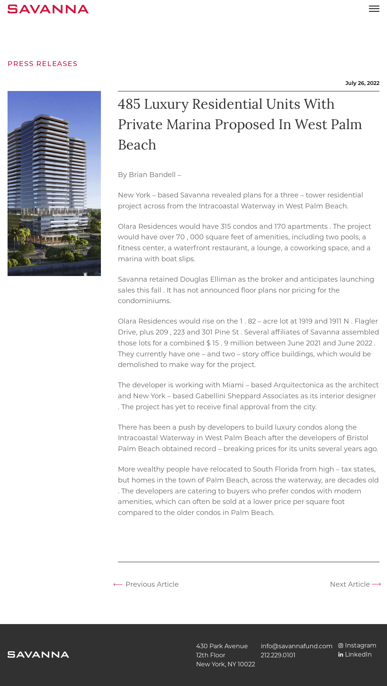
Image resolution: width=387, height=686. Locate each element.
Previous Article (152, 584)
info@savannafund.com (297, 646)
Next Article (350, 584)
